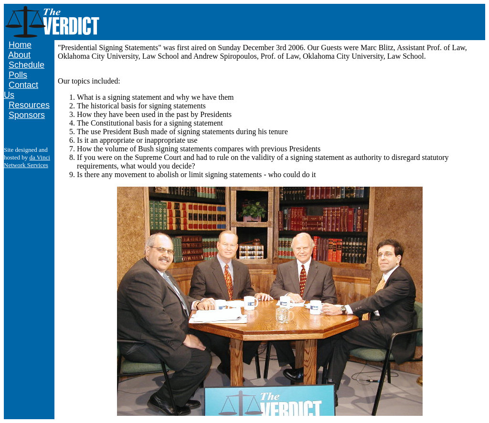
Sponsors (27, 115)
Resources (29, 105)
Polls (18, 75)
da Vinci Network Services (27, 161)
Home (20, 45)
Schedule (26, 65)
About (19, 55)
